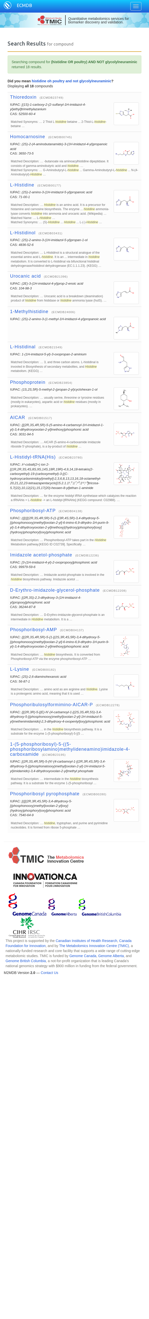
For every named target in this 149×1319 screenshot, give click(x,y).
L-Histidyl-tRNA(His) (33, 457)
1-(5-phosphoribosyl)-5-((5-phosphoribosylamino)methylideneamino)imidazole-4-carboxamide (70, 749)
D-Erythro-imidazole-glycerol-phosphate (55, 590)
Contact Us (49, 973)
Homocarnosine (27, 136)
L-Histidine (22, 184)
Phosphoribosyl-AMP (33, 629)
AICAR (17, 417)
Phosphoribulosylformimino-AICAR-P (51, 704)
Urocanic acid (25, 276)
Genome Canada (82, 956)
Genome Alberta (111, 956)
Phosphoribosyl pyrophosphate (45, 793)
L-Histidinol (23, 232)
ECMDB (24, 5)
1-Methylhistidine (29, 311)
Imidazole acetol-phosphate (41, 554)
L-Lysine (19, 669)
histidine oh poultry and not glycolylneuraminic (71, 81)
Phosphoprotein (27, 382)
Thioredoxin (23, 97)
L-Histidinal (23, 346)
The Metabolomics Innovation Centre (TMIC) (94, 946)
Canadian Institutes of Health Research (86, 941)
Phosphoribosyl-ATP (33, 510)
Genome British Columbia (26, 961)
